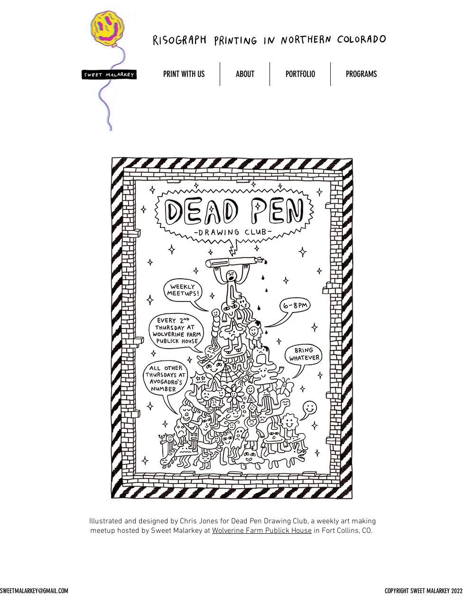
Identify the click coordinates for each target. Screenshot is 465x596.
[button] (184, 74)
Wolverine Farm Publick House (262, 531)
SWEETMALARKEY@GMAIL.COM (34, 591)
